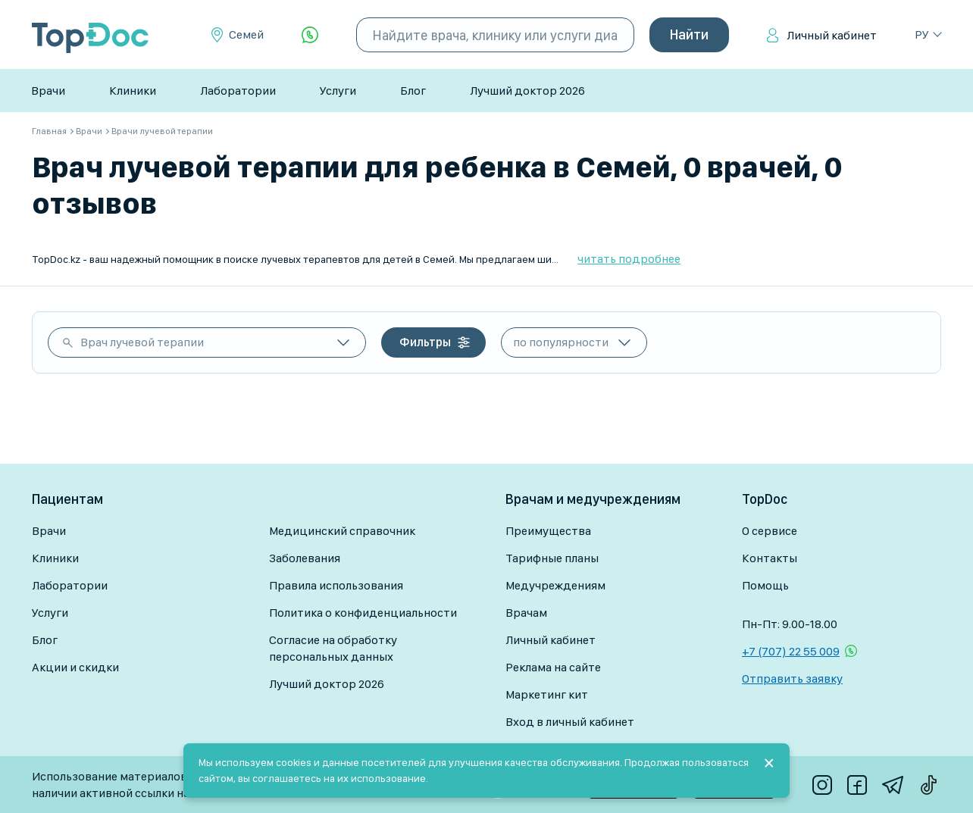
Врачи (48, 90)
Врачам (526, 612)
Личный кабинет (832, 35)
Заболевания (304, 558)
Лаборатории (238, 90)
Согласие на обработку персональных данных (333, 648)
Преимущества (548, 531)
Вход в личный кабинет (569, 722)
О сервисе (769, 531)
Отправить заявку (792, 678)
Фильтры (425, 342)
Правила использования (336, 585)
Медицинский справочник (342, 531)
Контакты (769, 558)
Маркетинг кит (546, 694)
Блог (413, 90)
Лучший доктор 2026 (527, 90)
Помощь (765, 585)
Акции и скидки (75, 667)
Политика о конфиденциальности (363, 612)
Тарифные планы (552, 558)
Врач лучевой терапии (142, 342)
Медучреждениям (555, 585)
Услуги (338, 90)
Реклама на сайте (553, 667)
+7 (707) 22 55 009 (791, 651)
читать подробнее (628, 259)
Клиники (132, 90)
